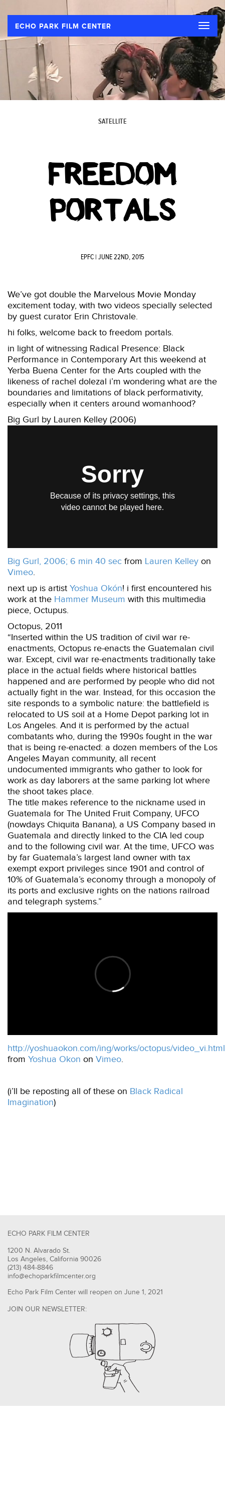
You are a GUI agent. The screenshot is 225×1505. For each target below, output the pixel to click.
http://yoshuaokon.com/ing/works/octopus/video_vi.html (116, 1048)
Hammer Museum (89, 599)
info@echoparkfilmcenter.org (52, 1276)
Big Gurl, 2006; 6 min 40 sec (65, 561)
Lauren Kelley (171, 561)
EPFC (87, 257)
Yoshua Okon (54, 1059)
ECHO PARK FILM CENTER (63, 26)
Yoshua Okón (96, 588)
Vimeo (20, 572)
